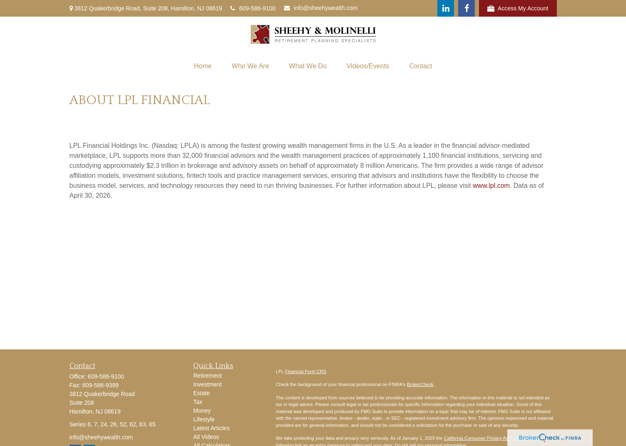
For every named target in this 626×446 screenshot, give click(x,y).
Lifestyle (203, 419)
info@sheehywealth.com (321, 8)
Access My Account (517, 8)
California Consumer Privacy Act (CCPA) (485, 438)
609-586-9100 (252, 8)
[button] (203, 66)
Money (202, 410)
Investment (207, 384)
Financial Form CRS (306, 371)
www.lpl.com (491, 185)
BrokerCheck (420, 384)
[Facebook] (466, 8)
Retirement (207, 375)
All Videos (206, 437)
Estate (201, 393)
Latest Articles (211, 428)
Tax (197, 402)
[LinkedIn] (445, 8)
